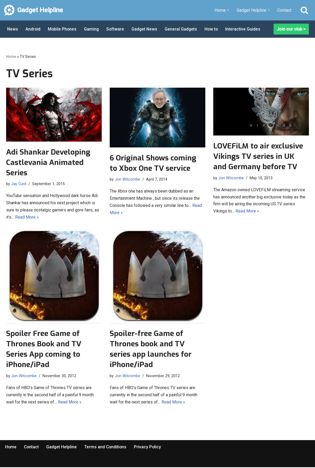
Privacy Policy (149, 447)
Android (33, 29)
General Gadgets (182, 29)
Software (116, 29)
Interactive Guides (245, 29)
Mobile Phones (62, 29)
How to (213, 29)
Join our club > (291, 29)
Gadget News (146, 29)
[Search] (304, 10)
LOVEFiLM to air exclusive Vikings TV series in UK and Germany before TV (258, 156)
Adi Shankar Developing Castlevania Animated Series (48, 162)
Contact (284, 10)
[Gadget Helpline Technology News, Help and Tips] (33, 10)
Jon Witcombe (127, 179)
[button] (228, 10)
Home (11, 56)
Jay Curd (18, 183)
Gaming (92, 29)
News (12, 29)
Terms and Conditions (106, 447)
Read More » (27, 217)
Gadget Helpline (62, 447)
